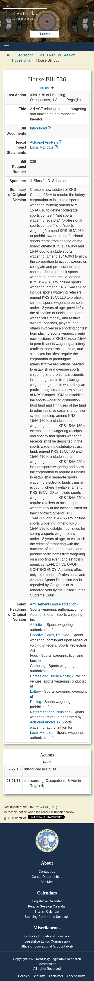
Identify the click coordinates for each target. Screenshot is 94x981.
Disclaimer (55, 976)
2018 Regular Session (57, 55)
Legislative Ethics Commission (47, 941)
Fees (34, 655)
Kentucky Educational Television (47, 936)
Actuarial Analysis (46, 142)
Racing (35, 702)
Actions (47, 88)
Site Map (47, 882)
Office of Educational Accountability (47, 946)
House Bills (21, 60)
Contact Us (47, 872)
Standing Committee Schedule (47, 917)
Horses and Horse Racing (50, 676)
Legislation (25, 55)
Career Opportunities (47, 877)
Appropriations (41, 614)
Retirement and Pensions (50, 712)
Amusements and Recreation (53, 604)
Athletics (36, 625)
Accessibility (75, 976)
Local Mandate (44, 147)
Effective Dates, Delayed (49, 635)
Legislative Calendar (47, 901)
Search (44, 33)
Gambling (37, 666)
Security (39, 976)
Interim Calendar (47, 912)
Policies (24, 976)
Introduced (40, 128)
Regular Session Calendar (47, 906)
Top (47, 762)
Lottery (35, 691)
